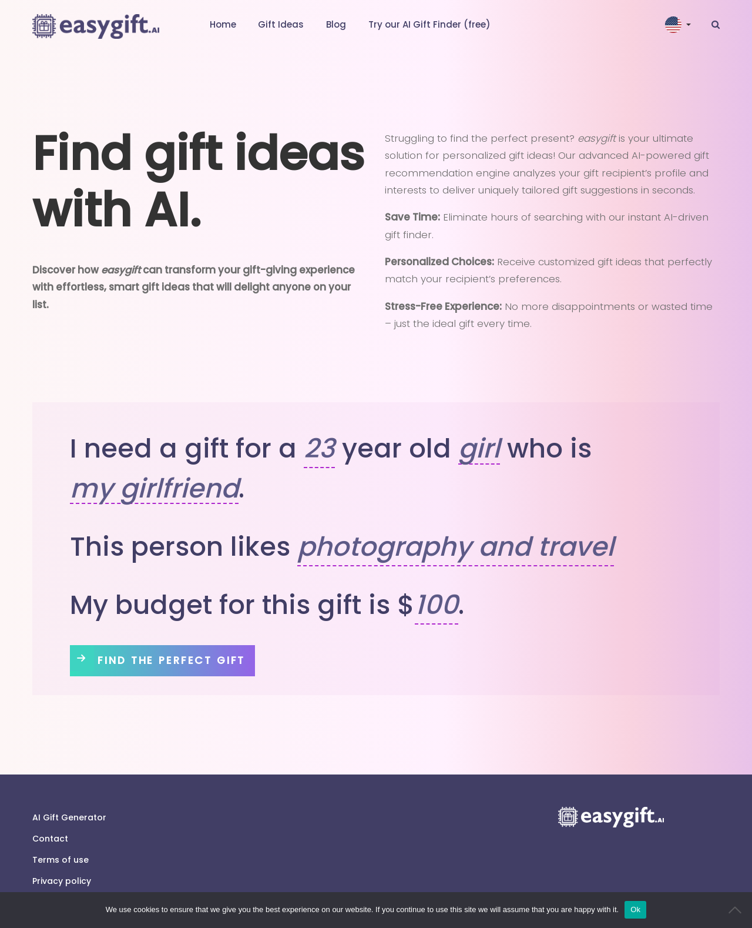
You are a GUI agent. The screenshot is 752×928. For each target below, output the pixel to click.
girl (479, 449)
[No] (737, 910)
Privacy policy (61, 881)
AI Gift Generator (69, 817)
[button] (679, 25)
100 (436, 604)
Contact (50, 838)
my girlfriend (154, 489)
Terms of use (60, 860)
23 (319, 448)
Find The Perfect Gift (177, 660)
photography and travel (455, 546)
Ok (635, 909)
